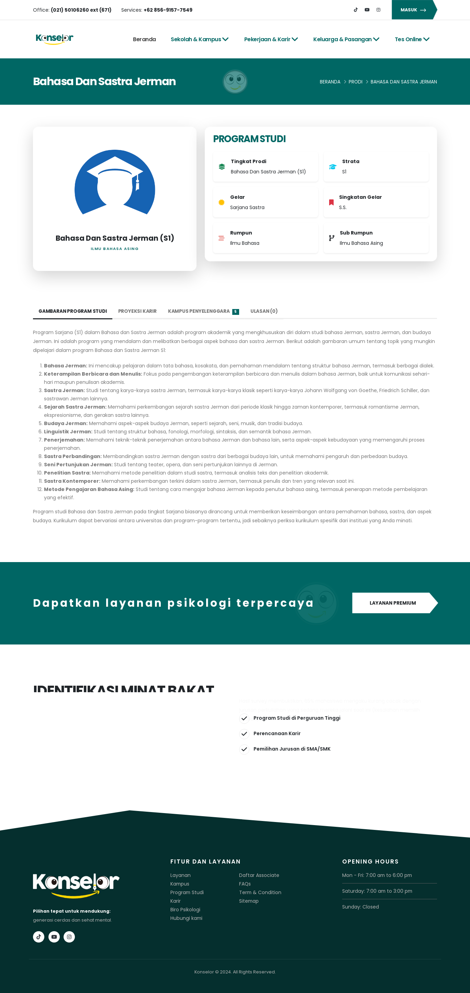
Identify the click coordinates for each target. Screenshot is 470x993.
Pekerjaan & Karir (271, 39)
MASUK (414, 10)
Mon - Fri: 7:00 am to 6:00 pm (373, 875)
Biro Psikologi (184, 908)
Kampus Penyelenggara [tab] (206, 311)
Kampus (179, 883)
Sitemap (248, 900)
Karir (175, 900)
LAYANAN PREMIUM (394, 603)
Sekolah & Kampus (200, 39)
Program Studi (186, 891)
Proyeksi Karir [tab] (139, 311)
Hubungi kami (185, 916)
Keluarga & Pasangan (346, 39)
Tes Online (412, 39)
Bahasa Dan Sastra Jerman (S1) (115, 238)
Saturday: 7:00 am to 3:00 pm (374, 890)
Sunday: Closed (359, 906)
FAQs (244, 883)
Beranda (144, 39)
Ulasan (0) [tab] (268, 311)
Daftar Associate (257, 875)
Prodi (355, 82)
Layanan (179, 875)
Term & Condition (258, 891)
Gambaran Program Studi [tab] (73, 311)
